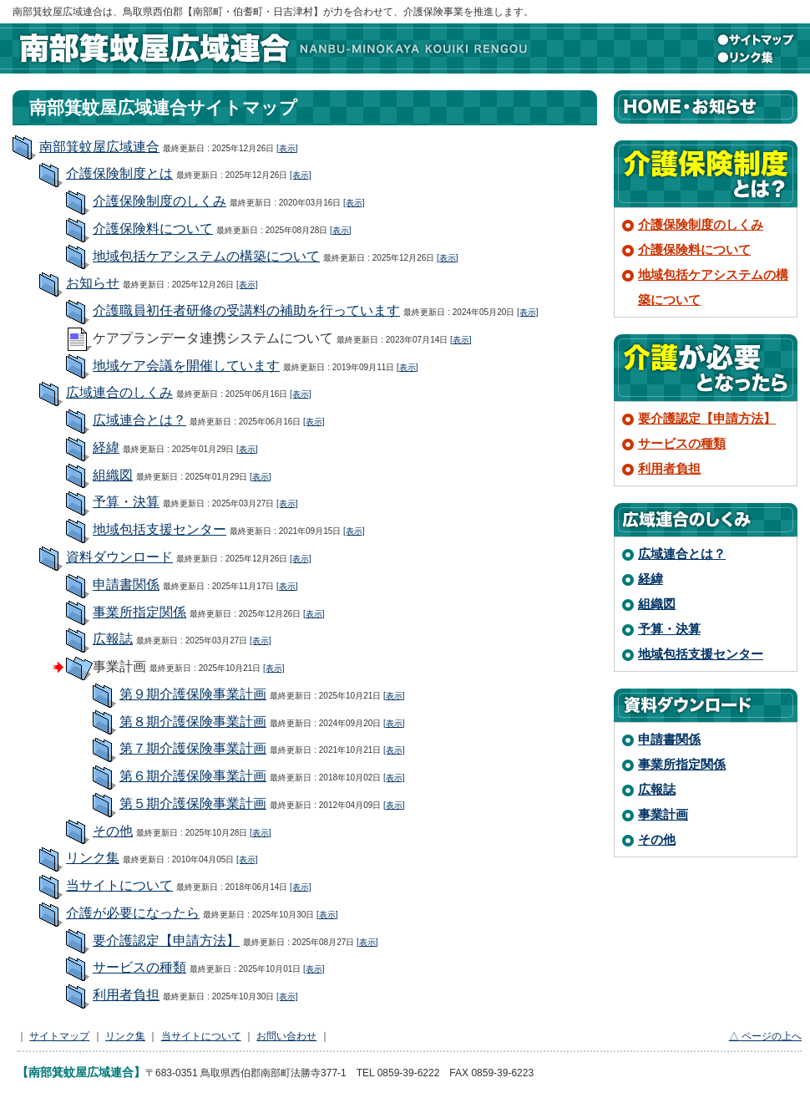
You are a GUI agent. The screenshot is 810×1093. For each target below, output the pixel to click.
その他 (113, 831)
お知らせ (92, 283)
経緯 (106, 447)
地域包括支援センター (159, 529)
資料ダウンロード (119, 557)
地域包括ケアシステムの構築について (206, 256)
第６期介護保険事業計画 (192, 776)
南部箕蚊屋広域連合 (271, 48)
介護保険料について (153, 228)
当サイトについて (119, 885)
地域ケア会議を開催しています (186, 365)
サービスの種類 (139, 967)
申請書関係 (126, 584)
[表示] (287, 148)
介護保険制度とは (119, 173)
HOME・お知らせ (705, 107)
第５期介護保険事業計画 (192, 803)
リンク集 (755, 56)
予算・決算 (126, 502)
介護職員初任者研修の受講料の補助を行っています (246, 310)
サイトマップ (755, 40)
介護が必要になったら (133, 913)
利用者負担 (126, 995)
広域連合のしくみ (119, 392)
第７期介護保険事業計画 (192, 748)
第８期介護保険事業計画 (192, 721)
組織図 (113, 475)
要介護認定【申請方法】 (166, 940)
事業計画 (663, 814)
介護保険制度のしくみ (159, 201)
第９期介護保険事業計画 (192, 694)
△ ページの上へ (765, 1036)
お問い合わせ (286, 1036)
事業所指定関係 (139, 612)
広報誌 (113, 639)
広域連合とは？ (139, 420)
